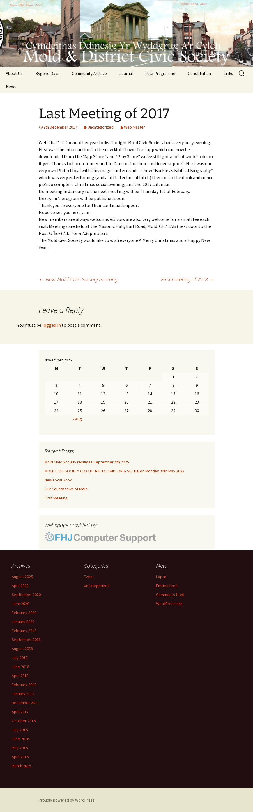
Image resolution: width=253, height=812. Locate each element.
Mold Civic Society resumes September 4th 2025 (87, 462)
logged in (51, 325)
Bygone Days (47, 73)
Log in (161, 576)
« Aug (77, 419)
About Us (14, 73)
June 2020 (20, 603)
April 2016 (20, 756)
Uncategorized (101, 127)
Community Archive (89, 73)
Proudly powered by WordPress (67, 800)
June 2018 (20, 666)
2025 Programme (160, 73)
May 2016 (20, 747)
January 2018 (23, 693)
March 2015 (21, 765)
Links (228, 73)
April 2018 (20, 675)
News (11, 86)
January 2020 (23, 621)
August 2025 (22, 576)
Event (89, 576)
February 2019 (24, 630)
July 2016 (20, 729)
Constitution (199, 73)
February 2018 (24, 684)
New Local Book (58, 480)
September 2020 (26, 594)
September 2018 (26, 639)
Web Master (134, 127)
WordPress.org (169, 603)
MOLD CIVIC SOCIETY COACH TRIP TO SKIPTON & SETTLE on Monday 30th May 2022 (114, 471)
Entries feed (167, 585)
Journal (126, 73)
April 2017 (20, 711)
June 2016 (20, 738)
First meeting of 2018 (188, 279)
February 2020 (24, 612)
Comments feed (170, 594)
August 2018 (22, 648)
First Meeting (56, 498)
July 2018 (20, 657)
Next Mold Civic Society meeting (78, 279)
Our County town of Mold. (67, 489)
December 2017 (25, 702)
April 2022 (20, 585)
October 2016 (24, 720)
